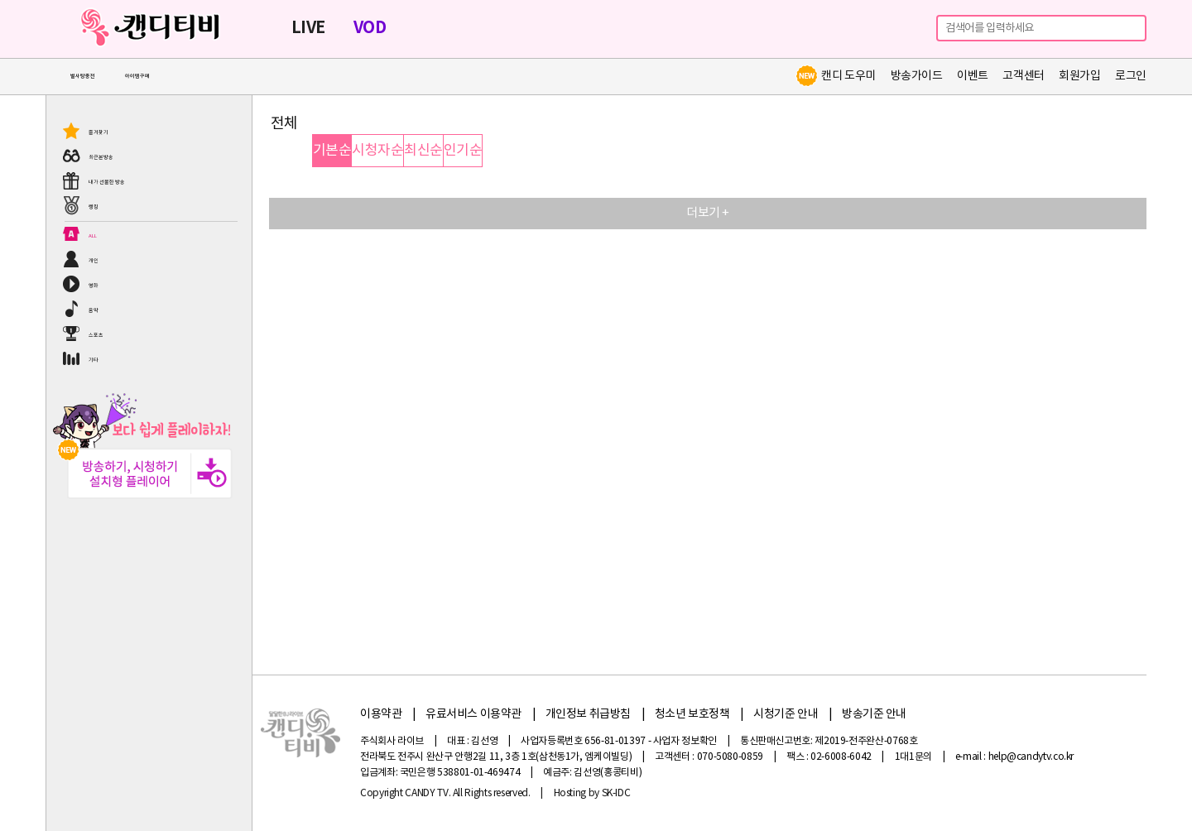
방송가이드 (917, 76)
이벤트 (972, 76)
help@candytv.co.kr (1031, 757)
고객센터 (1023, 76)
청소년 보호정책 (692, 714)
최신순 (423, 150)
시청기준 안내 (785, 714)
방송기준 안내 (874, 714)
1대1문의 (913, 757)
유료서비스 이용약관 (473, 714)
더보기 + (707, 213)
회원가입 (1079, 76)
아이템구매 (137, 76)
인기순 (463, 150)
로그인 (1130, 76)
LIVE (308, 28)
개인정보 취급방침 (588, 714)
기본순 (332, 150)
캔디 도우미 (835, 76)
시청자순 (377, 150)
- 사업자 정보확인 (682, 741)
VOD (369, 28)
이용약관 (380, 714)
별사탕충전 (82, 76)
